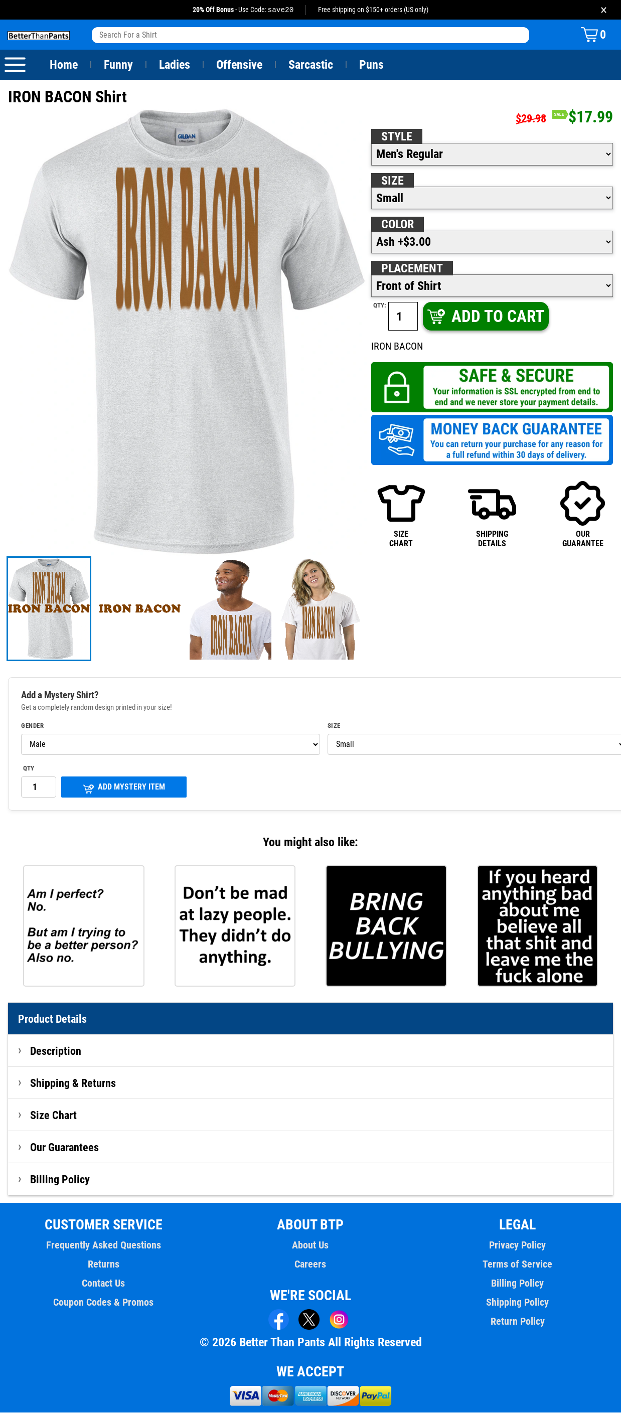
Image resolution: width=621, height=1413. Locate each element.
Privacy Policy (517, 1245)
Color (398, 225)
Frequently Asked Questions (103, 1245)
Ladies (174, 65)
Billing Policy (59, 1179)
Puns (372, 65)
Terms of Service (518, 1265)
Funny (118, 65)
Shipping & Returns (73, 1083)
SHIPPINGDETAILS (492, 514)
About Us (310, 1245)
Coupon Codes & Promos (103, 1303)
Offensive (239, 65)
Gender (32, 726)
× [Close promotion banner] (603, 10)
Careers (310, 1265)
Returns (103, 1265)
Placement (411, 269)
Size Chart (53, 1115)
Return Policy (517, 1322)
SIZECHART (401, 514)
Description (56, 1051)
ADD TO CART (485, 317)
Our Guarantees (65, 1147)
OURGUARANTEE (582, 514)
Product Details (52, 1019)
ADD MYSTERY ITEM (124, 788)
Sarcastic (311, 65)
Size (392, 181)
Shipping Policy (517, 1303)
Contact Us (103, 1284)
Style (396, 137)
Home (64, 65)
